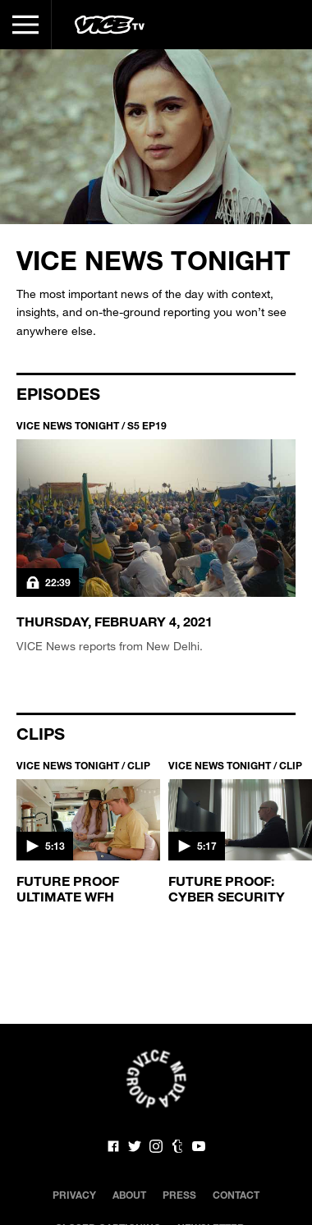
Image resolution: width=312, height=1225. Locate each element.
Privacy (74, 1194)
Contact (236, 1194)
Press (179, 1194)
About (129, 1194)
